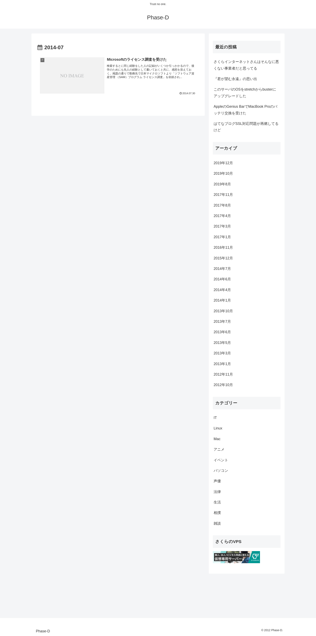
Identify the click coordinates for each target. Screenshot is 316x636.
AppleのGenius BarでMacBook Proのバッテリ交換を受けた (245, 109)
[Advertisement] (51, 594)
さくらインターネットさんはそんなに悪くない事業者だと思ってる (246, 65)
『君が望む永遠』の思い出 (235, 79)
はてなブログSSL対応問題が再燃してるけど (246, 127)
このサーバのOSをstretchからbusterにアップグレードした (245, 92)
